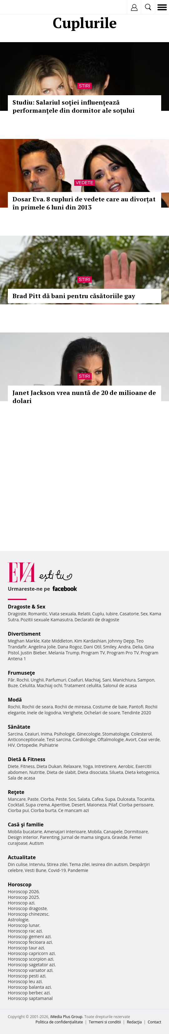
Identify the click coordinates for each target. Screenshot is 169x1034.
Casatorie (129, 614)
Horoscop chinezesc (28, 914)
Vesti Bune (35, 870)
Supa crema (38, 805)
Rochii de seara (37, 707)
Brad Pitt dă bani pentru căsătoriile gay (74, 296)
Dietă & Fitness (26, 759)
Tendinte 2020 (136, 713)
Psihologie (64, 734)
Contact (154, 1022)
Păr (11, 680)
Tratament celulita (82, 685)
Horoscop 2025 (23, 897)
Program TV (93, 653)
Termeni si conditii (105, 1022)
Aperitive (61, 805)
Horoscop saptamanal (30, 998)
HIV (11, 745)
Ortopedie (27, 745)
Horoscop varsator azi (30, 970)
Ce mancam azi (73, 810)
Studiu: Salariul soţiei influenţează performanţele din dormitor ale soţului (74, 106)
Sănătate (19, 726)
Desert (78, 805)
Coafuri (75, 680)
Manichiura (124, 680)
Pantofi (136, 707)
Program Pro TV (123, 653)
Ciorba (47, 799)
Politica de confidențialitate (59, 1022)
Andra (124, 647)
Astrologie (18, 920)
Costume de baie (110, 707)
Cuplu (98, 614)
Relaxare (72, 766)
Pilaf (112, 805)
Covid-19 (57, 870)
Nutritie (37, 772)
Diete (13, 766)
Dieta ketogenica (142, 772)
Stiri (84, 85)
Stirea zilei (57, 864)
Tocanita (145, 799)
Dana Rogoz (70, 647)
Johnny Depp (121, 641)
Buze (13, 685)
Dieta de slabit (61, 772)
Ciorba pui (18, 810)
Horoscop (20, 884)
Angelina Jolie (42, 647)
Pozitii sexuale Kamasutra (46, 620)
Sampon (145, 680)
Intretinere (105, 766)
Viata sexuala (62, 614)
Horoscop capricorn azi (31, 953)
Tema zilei (79, 864)
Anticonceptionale (26, 739)
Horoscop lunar (23, 925)
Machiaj (93, 680)
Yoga (88, 766)
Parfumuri (56, 680)
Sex (144, 614)
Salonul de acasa (120, 685)
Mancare (17, 799)
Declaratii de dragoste (96, 620)
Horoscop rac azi (25, 931)
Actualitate (22, 857)
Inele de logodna (44, 713)
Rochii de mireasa (73, 707)
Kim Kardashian (90, 641)
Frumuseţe (21, 672)
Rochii (23, 680)
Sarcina (15, 734)
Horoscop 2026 (23, 891)
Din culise (18, 864)
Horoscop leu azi (25, 981)
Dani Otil (92, 647)
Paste (33, 799)
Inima (46, 734)
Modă (15, 699)
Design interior (23, 837)
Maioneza (96, 805)
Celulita (27, 685)
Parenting (49, 837)
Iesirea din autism (109, 864)
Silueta (116, 772)
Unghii (37, 680)
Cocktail (16, 805)
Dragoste (17, 614)
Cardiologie (84, 739)
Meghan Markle (24, 641)
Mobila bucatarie (25, 832)
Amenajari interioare (65, 832)
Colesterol (141, 734)
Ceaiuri (32, 734)
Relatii (84, 614)
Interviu (37, 864)
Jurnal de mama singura (85, 837)
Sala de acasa (21, 778)
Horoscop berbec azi (29, 993)
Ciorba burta (43, 810)
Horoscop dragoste (27, 908)
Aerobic (126, 766)
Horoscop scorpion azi (30, 959)
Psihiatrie (48, 745)
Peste (61, 799)
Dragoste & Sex (26, 606)
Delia (137, 647)
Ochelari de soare (102, 713)
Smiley (109, 647)
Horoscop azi (21, 903)
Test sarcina (58, 739)
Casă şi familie (26, 824)
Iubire (112, 614)
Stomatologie (115, 734)
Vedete (84, 182)
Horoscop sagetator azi (31, 965)
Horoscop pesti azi (26, 976)
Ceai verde (149, 739)
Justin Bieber (33, 653)
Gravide (120, 837)
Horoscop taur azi (26, 948)
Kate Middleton (57, 641)
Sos (72, 799)
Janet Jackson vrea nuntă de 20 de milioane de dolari (84, 396)
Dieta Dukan (48, 766)
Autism (36, 843)
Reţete (16, 792)
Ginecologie (88, 734)
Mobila (94, 832)
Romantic (38, 614)
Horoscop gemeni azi (29, 936)
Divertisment (24, 633)
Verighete (72, 713)
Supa (110, 799)
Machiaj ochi (49, 685)
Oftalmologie (110, 739)
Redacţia (134, 1022)
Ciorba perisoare (136, 805)
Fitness (27, 766)
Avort (130, 739)
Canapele (112, 832)
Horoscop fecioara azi (30, 942)
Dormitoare (136, 832)
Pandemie (78, 870)
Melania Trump (63, 653)
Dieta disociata (93, 772)
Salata (84, 799)
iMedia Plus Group (66, 1016)
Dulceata (126, 799)
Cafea (97, 799)
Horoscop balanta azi (29, 987)
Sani (106, 680)
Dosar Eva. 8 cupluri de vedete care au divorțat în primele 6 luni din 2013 (84, 203)
